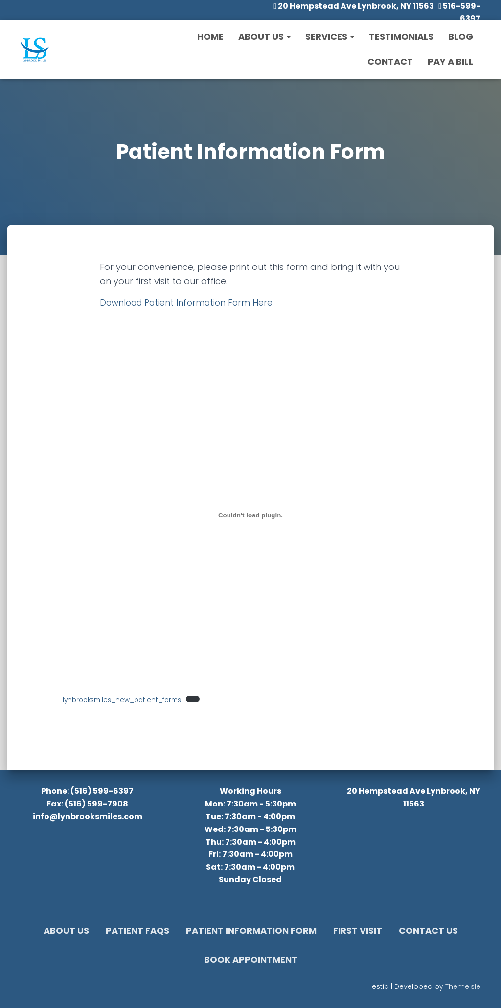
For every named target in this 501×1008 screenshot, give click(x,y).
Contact (390, 61)
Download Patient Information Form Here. (190, 302)
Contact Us (428, 930)
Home (210, 36)
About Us (264, 36)
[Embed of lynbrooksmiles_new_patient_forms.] (250, 515)
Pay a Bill (450, 61)
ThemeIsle (462, 986)
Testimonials (401, 36)
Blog (460, 36)
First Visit (357, 930)
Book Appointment (250, 959)
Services (329, 36)
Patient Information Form (251, 930)
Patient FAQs (137, 930)
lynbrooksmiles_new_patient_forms (128, 700)
